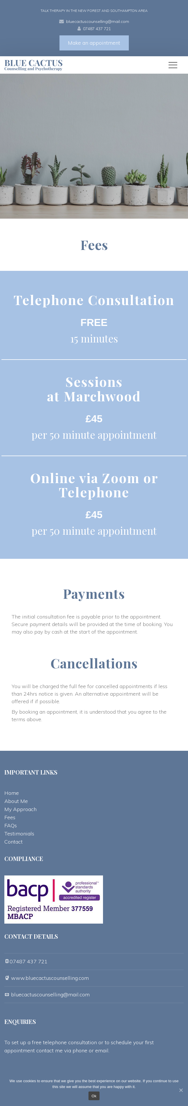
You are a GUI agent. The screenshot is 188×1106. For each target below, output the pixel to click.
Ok (93, 1096)
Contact (13, 841)
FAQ (10, 825)
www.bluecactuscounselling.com (49, 978)
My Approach (20, 809)
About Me (16, 801)
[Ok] (181, 1090)
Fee (9, 817)
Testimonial (19, 833)
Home (11, 793)
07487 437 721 (97, 28)
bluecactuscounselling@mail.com (97, 21)
